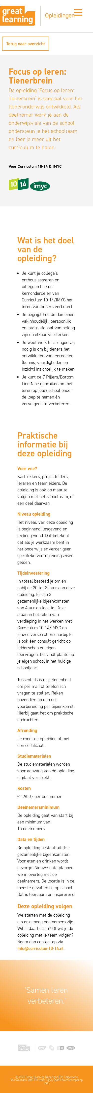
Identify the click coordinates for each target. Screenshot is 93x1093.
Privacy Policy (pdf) (47, 1080)
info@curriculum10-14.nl (40, 948)
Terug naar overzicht (25, 44)
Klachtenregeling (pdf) (63, 1081)
